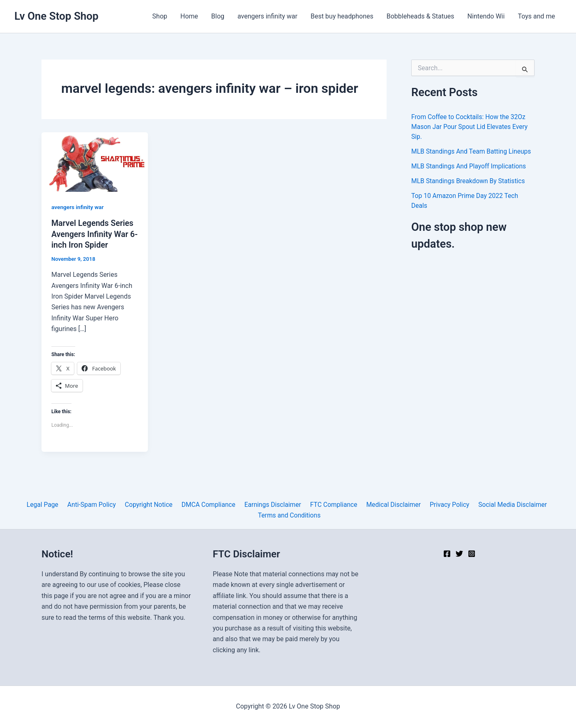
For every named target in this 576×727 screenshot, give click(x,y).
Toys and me (536, 16)
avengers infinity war (267, 16)
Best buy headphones (342, 16)
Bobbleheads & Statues (420, 16)
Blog (217, 16)
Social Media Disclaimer (507, 504)
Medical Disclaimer (390, 504)
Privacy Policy (445, 504)
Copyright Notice (150, 504)
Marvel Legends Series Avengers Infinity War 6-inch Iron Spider (93, 233)
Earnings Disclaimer (272, 504)
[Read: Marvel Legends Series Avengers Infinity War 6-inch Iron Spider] (94, 162)
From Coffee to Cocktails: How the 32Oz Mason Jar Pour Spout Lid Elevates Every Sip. (470, 126)
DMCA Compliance (208, 504)
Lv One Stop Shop (56, 16)
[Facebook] (447, 553)
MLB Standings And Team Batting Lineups (472, 151)
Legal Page (47, 504)
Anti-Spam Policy (95, 504)
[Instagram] (471, 553)
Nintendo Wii (486, 16)
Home (189, 16)
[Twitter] (459, 553)
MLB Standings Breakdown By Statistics (469, 181)
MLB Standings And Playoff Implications (470, 166)
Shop (159, 16)
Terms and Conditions (290, 515)
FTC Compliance (332, 504)
